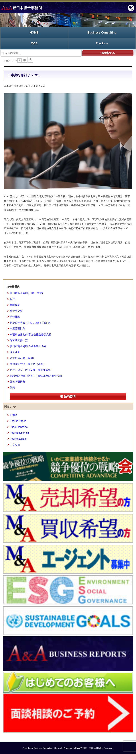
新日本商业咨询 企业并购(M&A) (28, 346)
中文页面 (15, 444)
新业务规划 (16, 310)
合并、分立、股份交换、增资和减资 (30, 369)
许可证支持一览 (19, 340)
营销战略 (15, 316)
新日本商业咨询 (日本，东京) (26, 293)
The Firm (102, 43)
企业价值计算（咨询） (22, 358)
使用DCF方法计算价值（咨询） (28, 364)
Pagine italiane (18, 438)
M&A (34, 43)
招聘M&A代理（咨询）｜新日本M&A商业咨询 (36, 375)
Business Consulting (101, 32)
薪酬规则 (15, 304)
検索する (107, 53)
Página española (19, 432)
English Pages (18, 421)
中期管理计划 (17, 328)
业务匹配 (15, 352)
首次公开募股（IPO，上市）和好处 (30, 322)
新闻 (12, 387)
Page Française (19, 426)
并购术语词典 (17, 381)
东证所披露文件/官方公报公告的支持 (30, 334)
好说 (12, 299)
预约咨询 (67, 396)
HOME (34, 32)
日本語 (13, 415)
